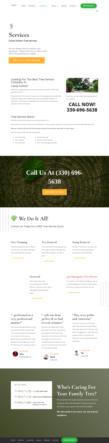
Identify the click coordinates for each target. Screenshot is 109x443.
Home (24, 6)
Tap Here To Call (54, 192)
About (54, 6)
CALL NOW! (82, 104)
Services (31, 6)
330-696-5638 (82, 110)
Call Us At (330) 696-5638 (26, 60)
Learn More (18, 258)
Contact (73, 6)
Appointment (88, 6)
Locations (43, 6)
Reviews (64, 6)
